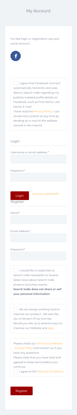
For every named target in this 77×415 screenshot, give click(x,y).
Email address (20, 231)
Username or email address (29, 152)
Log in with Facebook (15, 56)
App (50, 328)
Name (15, 212)
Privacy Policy (43, 111)
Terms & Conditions (49, 343)
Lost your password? (45, 193)
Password (17, 170)
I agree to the (41, 371)
